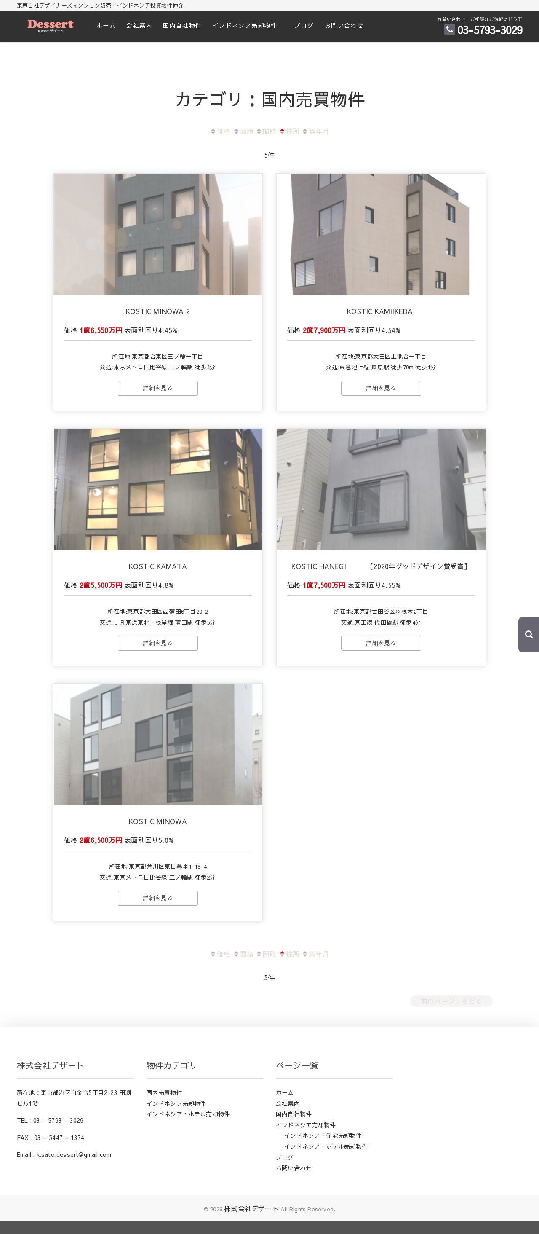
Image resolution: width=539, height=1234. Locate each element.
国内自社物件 (182, 25)
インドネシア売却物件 (245, 25)
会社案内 (139, 25)
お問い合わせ (344, 25)
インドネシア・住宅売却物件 (323, 1149)
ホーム (106, 25)
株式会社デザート (251, 1221)
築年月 (315, 131)
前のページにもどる (451, 1014)
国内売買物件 (164, 1106)
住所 (289, 131)
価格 (220, 131)
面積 (243, 131)
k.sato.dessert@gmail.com (74, 1168)
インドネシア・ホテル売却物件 (188, 1128)
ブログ (304, 25)
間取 (266, 131)
